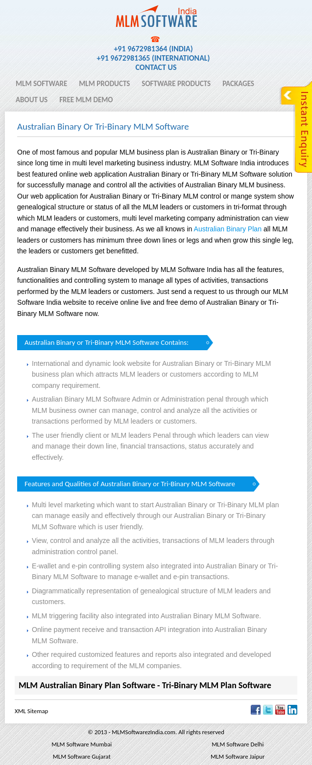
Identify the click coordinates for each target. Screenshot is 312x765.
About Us (32, 99)
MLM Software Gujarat (82, 756)
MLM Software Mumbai (81, 744)
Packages (238, 83)
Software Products (176, 83)
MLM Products (104, 83)
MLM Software (41, 83)
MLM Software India (50, 11)
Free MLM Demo (86, 99)
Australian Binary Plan (228, 229)
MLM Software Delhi (238, 744)
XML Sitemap (31, 711)
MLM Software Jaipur (237, 756)
